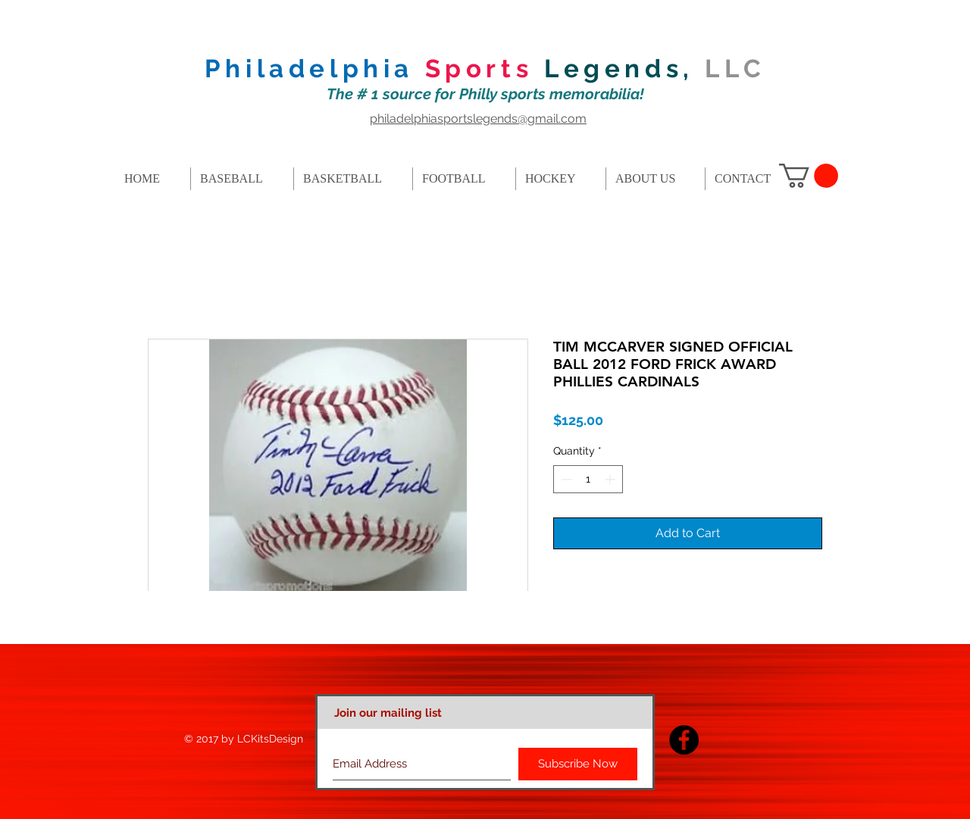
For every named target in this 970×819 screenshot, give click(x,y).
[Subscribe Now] (577, 764)
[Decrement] (564, 479)
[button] (808, 176)
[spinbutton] (588, 479)
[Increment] (611, 479)
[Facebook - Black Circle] (684, 740)
